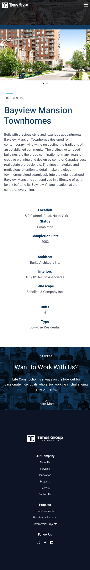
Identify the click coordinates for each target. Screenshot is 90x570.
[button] (4, 54)
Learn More (46, 403)
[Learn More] (46, 401)
